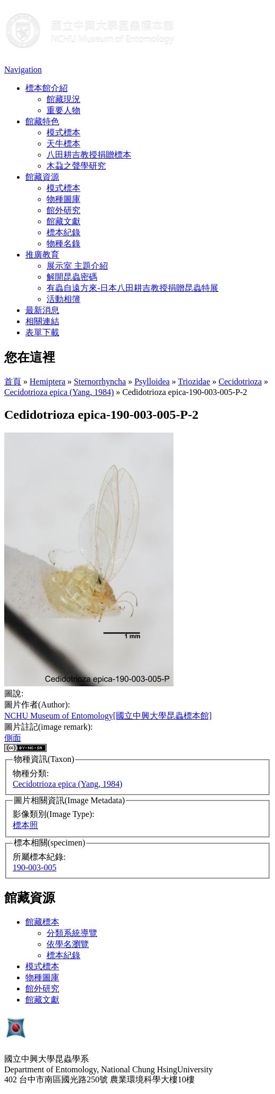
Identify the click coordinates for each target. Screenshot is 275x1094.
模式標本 (63, 132)
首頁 (12, 381)
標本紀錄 (63, 232)
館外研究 (63, 210)
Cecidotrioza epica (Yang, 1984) (59, 392)
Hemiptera (48, 381)
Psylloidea (152, 381)
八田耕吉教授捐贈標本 (89, 154)
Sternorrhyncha (100, 381)
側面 (12, 737)
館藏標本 (42, 921)
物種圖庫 (63, 199)
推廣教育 (42, 254)
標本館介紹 (46, 88)
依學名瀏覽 (68, 944)
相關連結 (42, 321)
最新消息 (42, 310)
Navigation (23, 69)
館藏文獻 (63, 221)
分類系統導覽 (72, 932)
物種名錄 (63, 243)
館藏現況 (63, 99)
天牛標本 (63, 143)
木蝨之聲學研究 (76, 165)
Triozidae (194, 381)
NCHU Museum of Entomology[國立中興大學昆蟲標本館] (108, 715)
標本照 (25, 825)
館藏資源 (42, 176)
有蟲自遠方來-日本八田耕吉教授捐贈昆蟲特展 (132, 287)
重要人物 (63, 110)
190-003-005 (35, 867)
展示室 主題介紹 (77, 265)
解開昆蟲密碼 (72, 276)
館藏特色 (42, 121)
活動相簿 (63, 299)
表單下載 (42, 332)
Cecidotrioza (240, 381)
